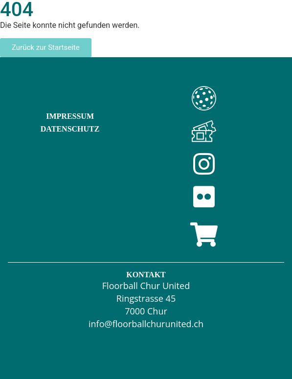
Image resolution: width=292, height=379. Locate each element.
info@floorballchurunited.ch (146, 324)
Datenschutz (70, 129)
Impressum (70, 116)
